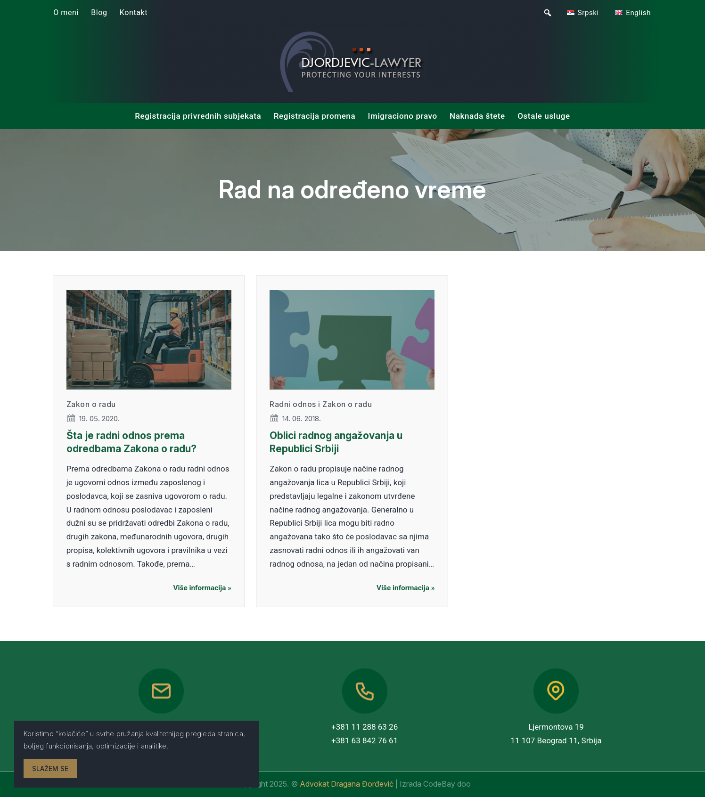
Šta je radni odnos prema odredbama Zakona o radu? (131, 442)
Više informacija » (202, 588)
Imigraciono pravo (402, 116)
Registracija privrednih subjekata (198, 116)
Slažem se (50, 768)
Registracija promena (314, 116)
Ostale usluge (543, 116)
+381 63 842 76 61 (364, 740)
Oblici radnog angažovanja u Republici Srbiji (336, 442)
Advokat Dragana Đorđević (347, 784)
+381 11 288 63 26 (364, 727)
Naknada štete (477, 116)
